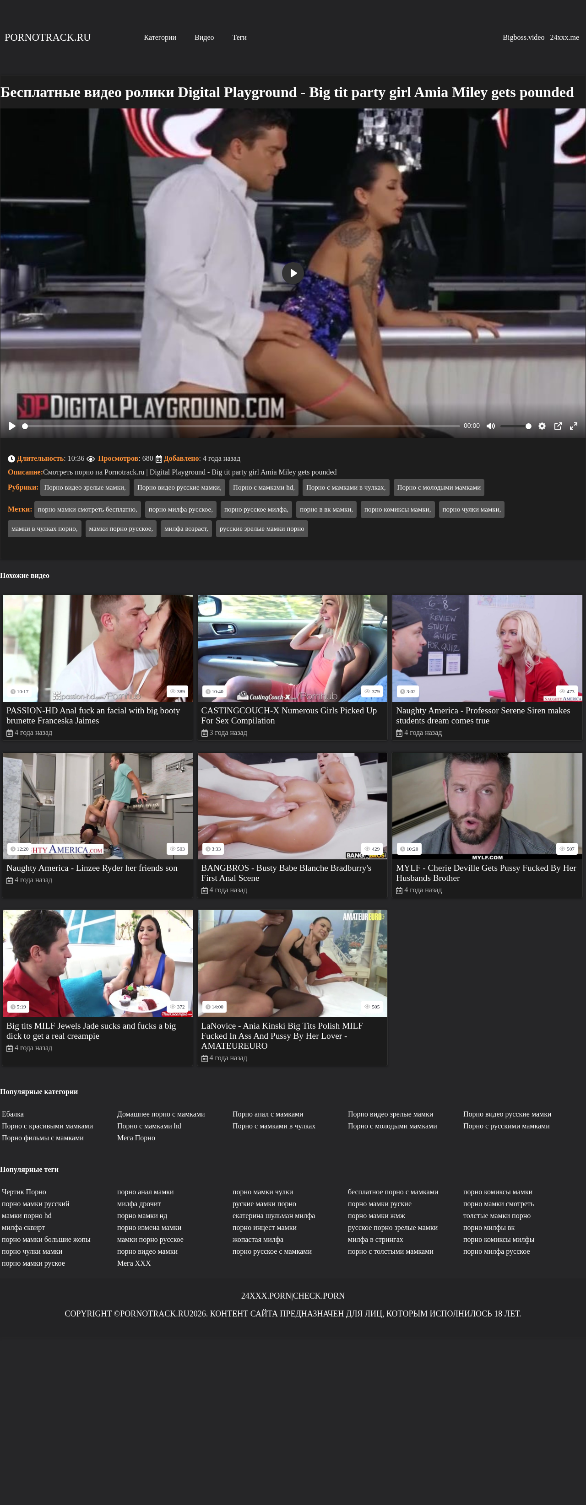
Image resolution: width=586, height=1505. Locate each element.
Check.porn (319, 1295)
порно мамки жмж (376, 1215)
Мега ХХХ (134, 1263)
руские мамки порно (264, 1204)
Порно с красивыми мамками (47, 1126)
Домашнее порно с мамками (161, 1114)
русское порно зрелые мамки (393, 1227)
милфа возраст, (186, 528)
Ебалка (13, 1114)
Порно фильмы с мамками (43, 1138)
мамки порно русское (150, 1239)
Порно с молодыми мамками (439, 487)
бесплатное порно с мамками (393, 1192)
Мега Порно (136, 1138)
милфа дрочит (139, 1204)
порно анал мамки (145, 1192)
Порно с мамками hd (149, 1126)
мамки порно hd (27, 1215)
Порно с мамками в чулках (274, 1126)
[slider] (241, 426)
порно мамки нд (142, 1215)
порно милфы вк (489, 1227)
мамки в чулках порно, (44, 528)
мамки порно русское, (121, 528)
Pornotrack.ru (48, 37)
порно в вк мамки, (326, 509)
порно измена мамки (149, 1227)
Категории (160, 37)
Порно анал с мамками (268, 1114)
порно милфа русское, (181, 509)
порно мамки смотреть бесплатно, (87, 509)
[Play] (12, 426)
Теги (240, 37)
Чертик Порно (24, 1192)
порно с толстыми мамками (391, 1251)
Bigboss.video (523, 37)
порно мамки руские (380, 1204)
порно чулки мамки (32, 1251)
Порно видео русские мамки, (179, 487)
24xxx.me (564, 37)
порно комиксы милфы (498, 1239)
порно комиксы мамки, (397, 509)
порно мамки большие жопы (46, 1239)
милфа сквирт (23, 1227)
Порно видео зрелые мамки (390, 1114)
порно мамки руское (33, 1263)
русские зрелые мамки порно (262, 528)
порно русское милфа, (256, 509)
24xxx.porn (266, 1295)
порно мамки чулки (263, 1192)
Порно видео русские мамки (507, 1114)
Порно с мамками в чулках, (346, 487)
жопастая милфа (258, 1239)
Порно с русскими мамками (506, 1126)
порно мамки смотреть (498, 1204)
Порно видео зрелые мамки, (84, 487)
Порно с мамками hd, (264, 487)
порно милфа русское (496, 1251)
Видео (204, 37)
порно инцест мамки (265, 1227)
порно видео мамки (147, 1251)
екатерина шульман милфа (274, 1215)
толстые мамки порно (497, 1215)
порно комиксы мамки (497, 1192)
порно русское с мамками (272, 1251)
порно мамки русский (36, 1204)
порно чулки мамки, (472, 509)
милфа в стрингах (375, 1239)
